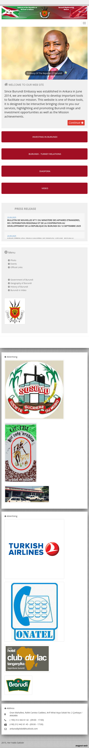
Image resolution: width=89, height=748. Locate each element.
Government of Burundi (22, 279)
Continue (76, 123)
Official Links (16, 267)
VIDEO (45, 188)
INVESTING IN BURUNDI (44, 137)
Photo (13, 260)
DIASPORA (44, 171)
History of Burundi (19, 286)
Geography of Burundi (21, 283)
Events (14, 263)
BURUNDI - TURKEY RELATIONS (45, 154)
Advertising (10, 356)
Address (9, 708)
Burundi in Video (18, 290)
